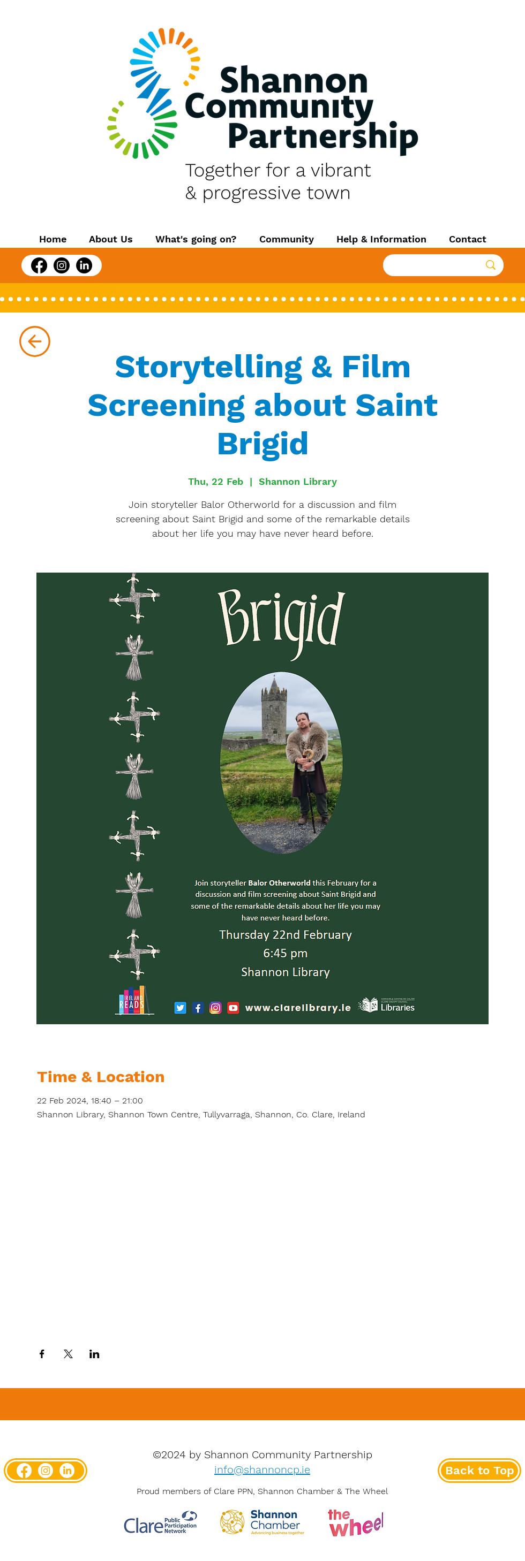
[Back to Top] (479, 1470)
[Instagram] (62, 265)
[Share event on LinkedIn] (94, 1354)
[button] (111, 239)
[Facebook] (39, 265)
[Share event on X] (68, 1354)
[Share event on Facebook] (42, 1354)
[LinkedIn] (84, 265)
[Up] (34, 341)
